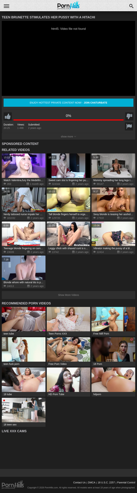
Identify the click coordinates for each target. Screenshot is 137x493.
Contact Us (79, 482)
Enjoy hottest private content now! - (68, 102)
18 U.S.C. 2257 (106, 482)
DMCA (91, 482)
